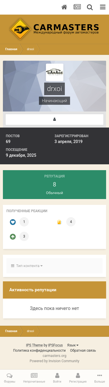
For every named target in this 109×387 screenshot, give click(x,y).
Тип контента (26, 266)
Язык (73, 345)
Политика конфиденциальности (39, 350)
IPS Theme (34, 345)
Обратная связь (83, 350)
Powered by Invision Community (54, 361)
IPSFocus (55, 345)
